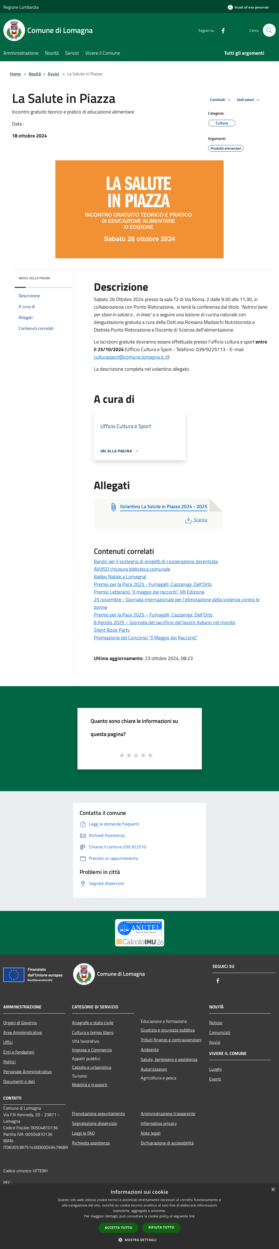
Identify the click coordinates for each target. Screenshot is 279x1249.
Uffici (8, 1042)
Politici (9, 1061)
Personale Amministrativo (27, 1071)
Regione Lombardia (21, 7)
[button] (139, 1239)
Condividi (221, 100)
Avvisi (53, 73)
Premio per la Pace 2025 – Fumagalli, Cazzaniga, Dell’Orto (153, 614)
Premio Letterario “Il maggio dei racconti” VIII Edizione (149, 592)
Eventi (215, 1079)
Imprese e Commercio (92, 1050)
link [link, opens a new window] (192, 1216)
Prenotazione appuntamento (98, 1113)
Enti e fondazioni (18, 1052)
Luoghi (215, 1069)
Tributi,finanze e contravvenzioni (171, 1039)
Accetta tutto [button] (118, 1227)
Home (15, 73)
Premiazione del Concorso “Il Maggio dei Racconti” (146, 637)
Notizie (215, 1022)
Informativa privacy (159, 1123)
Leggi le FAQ (83, 1133)
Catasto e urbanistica (91, 1067)
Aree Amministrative (22, 1032)
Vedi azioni (249, 100)
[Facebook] (220, 30)
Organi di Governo (20, 1022)
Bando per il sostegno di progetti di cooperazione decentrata (156, 561)
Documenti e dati (19, 1081)
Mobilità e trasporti (89, 1084)
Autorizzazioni (154, 1069)
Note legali (151, 1133)
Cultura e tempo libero (92, 1032)
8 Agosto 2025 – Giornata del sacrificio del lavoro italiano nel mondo (164, 622)
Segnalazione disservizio (94, 1123)
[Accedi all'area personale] (248, 7)
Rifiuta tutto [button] (161, 1227)
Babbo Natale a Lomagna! (120, 576)
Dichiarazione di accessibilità (167, 1143)
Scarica (195, 519)
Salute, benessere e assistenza (169, 1059)
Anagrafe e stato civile (92, 1022)
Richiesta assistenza (91, 1143)
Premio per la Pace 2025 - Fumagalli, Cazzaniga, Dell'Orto (153, 584)
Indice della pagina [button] (34, 278)
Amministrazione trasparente (168, 1113)
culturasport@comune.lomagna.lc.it (131, 357)
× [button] (273, 1190)
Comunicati (219, 1032)
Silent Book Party (112, 630)
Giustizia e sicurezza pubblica (168, 1030)
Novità (35, 73)
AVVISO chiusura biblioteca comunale (132, 569)
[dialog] (139, 1216)
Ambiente (150, 1049)
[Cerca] (269, 30)
